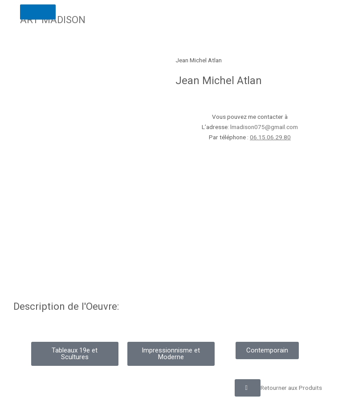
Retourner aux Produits (291, 387)
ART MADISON (53, 19)
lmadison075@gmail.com (264, 126)
